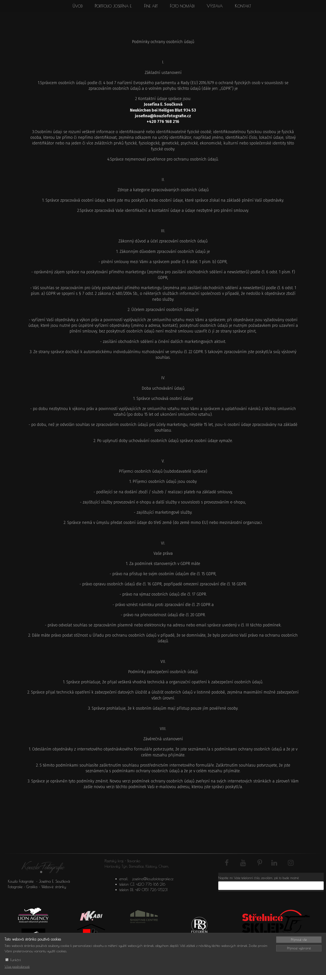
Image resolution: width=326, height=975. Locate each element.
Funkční (15, 960)
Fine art (151, 5)
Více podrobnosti (17, 966)
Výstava (215, 5)
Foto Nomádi (182, 5)
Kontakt (243, 5)
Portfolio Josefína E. (113, 5)
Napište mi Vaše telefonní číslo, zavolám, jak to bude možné (258, 878)
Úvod (78, 5)
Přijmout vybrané (299, 948)
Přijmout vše (299, 939)
